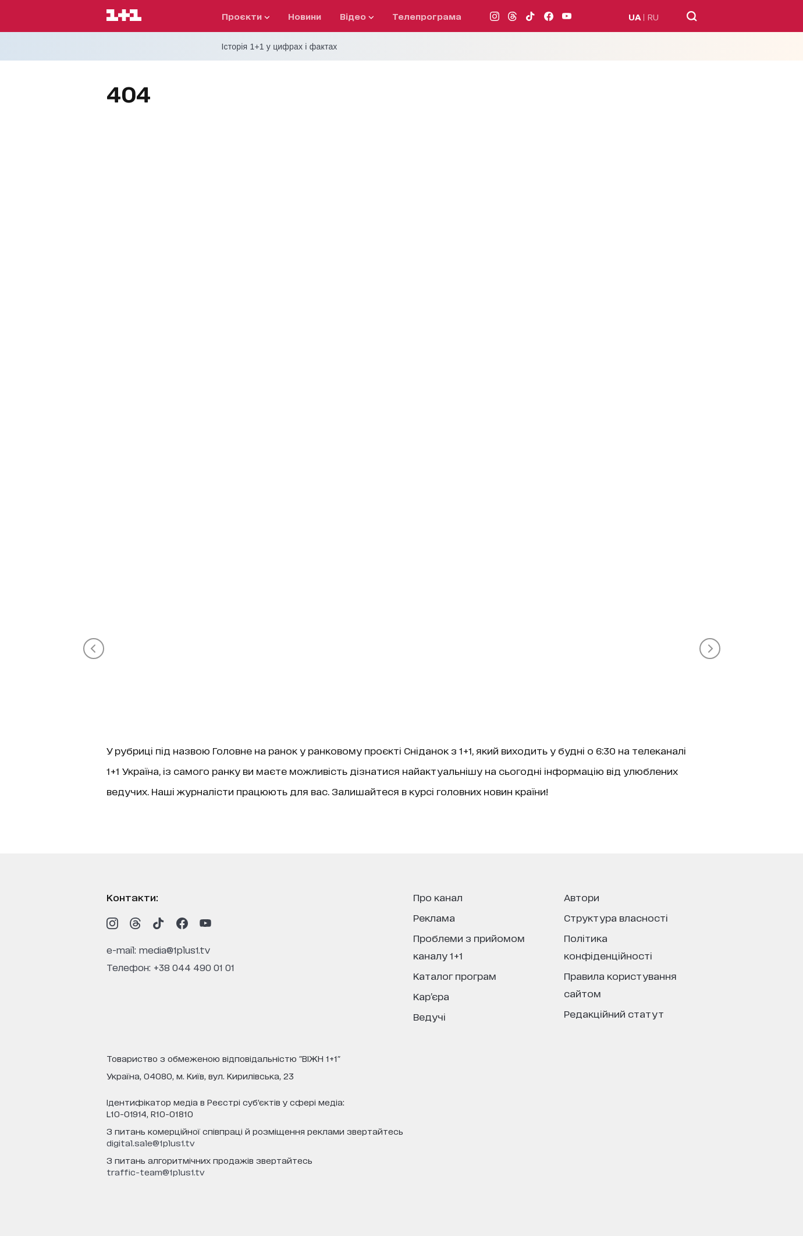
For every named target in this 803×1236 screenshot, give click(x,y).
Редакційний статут (614, 1013)
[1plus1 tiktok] (159, 923)
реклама (434, 917)
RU (653, 17)
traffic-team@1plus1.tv (155, 1172)
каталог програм (454, 975)
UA (634, 17)
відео (357, 16)
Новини (304, 16)
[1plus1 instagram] (112, 923)
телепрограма (426, 16)
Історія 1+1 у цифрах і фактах (279, 46)
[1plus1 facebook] (182, 923)
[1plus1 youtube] (205, 923)
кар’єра (431, 995)
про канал (438, 896)
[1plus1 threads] (135, 923)
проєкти (245, 16)
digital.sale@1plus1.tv (150, 1143)
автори (581, 896)
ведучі (429, 1016)
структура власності (616, 917)
